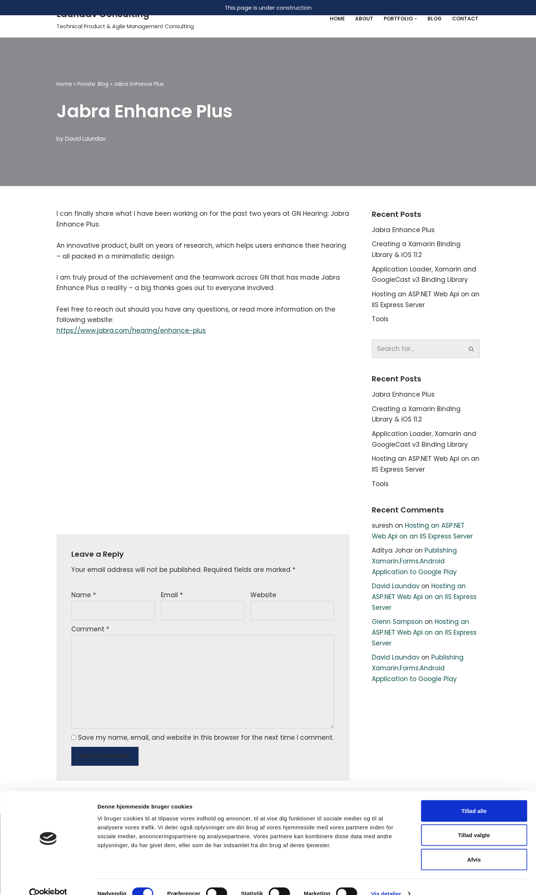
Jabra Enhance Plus (403, 229)
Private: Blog (92, 84)
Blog (435, 18)
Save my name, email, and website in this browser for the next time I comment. (206, 739)
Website (263, 596)
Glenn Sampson (397, 623)
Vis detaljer (386, 880)
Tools (380, 319)
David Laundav (85, 139)
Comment (90, 630)
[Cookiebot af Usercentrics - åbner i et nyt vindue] (48, 880)
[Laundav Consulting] (125, 19)
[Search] (417, 349)
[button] (416, 18)
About (364, 18)
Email (172, 596)
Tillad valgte (474, 822)
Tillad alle (474, 797)
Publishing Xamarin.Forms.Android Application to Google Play (414, 563)
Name (83, 596)
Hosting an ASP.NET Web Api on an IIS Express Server (424, 599)
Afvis (474, 846)
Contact (465, 18)
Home (337, 18)
